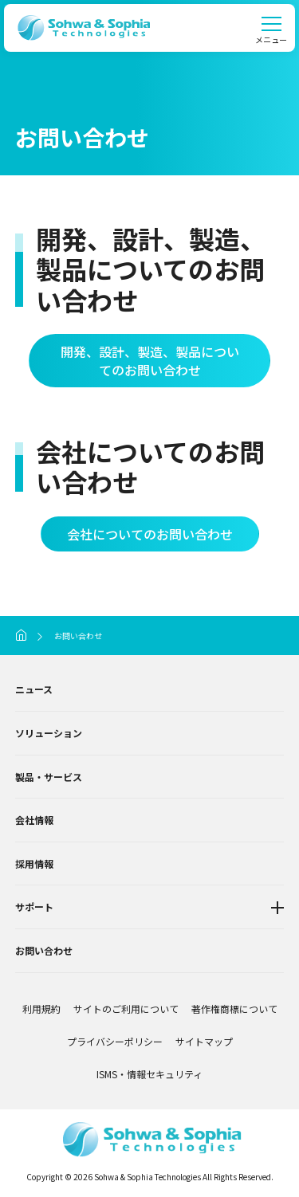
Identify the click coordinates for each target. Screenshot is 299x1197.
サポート (34, 906)
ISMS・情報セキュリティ (149, 1074)
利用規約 (41, 1008)
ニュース (34, 689)
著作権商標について (234, 1008)
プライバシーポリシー (115, 1041)
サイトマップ (204, 1041)
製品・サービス (48, 776)
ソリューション (48, 733)
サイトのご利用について (126, 1008)
